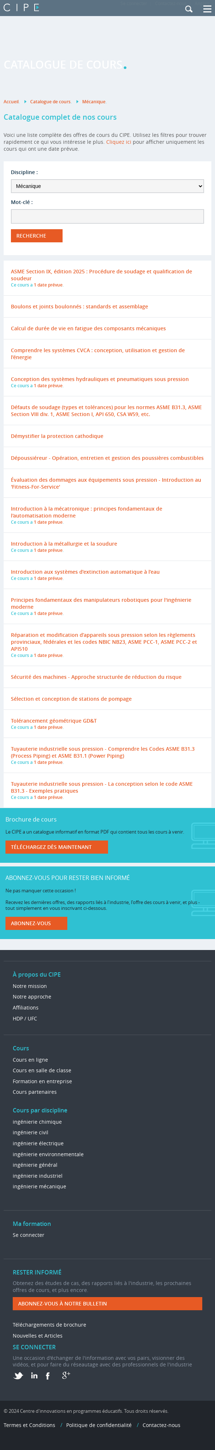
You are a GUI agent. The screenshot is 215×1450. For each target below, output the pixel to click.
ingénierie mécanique (39, 1186)
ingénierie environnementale (48, 1154)
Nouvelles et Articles (38, 1335)
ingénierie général (35, 1164)
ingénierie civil (30, 1132)
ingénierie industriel (38, 1175)
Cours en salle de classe (42, 1070)
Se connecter (28, 1234)
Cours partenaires (35, 1091)
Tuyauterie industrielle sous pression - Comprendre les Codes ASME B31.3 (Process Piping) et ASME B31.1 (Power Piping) (103, 752)
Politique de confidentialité (99, 1425)
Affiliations (26, 1007)
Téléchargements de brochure (49, 1324)
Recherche (31, 235)
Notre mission (30, 985)
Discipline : (24, 172)
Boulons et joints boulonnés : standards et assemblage (79, 306)
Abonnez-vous (31, 923)
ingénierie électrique (38, 1143)
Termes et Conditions (29, 1425)
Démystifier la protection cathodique (57, 435)
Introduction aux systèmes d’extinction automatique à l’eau (85, 571)
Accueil (11, 102)
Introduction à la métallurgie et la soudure (64, 543)
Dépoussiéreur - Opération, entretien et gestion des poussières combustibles (107, 457)
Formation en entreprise (42, 1081)
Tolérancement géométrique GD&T (54, 720)
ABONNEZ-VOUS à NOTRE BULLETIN (62, 1303)
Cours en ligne (30, 1059)
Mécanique (93, 102)
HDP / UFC (25, 1018)
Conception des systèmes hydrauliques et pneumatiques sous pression (100, 379)
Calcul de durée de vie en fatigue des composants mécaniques (88, 328)
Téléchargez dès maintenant (51, 846)
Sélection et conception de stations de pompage (71, 698)
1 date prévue (48, 285)
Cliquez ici (118, 141)
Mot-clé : (22, 202)
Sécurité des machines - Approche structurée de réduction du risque (96, 676)
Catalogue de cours (50, 102)
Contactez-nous (161, 1425)
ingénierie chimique (37, 1121)
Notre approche (32, 996)
